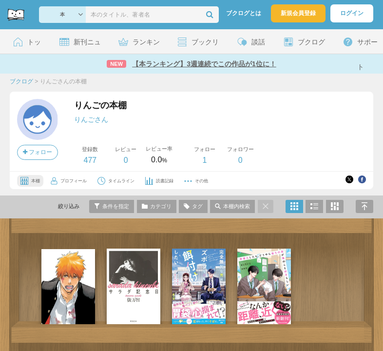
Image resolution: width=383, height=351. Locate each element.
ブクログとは (243, 13)
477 (89, 160)
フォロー (37, 152)
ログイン (352, 13)
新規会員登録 (298, 13)
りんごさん (91, 119)
